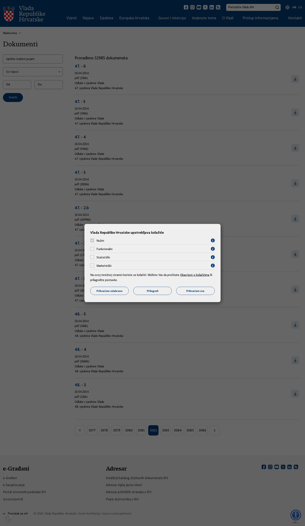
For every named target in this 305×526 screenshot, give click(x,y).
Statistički (103, 257)
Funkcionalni (104, 249)
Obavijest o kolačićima (194, 275)
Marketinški (103, 265)
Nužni (100, 240)
